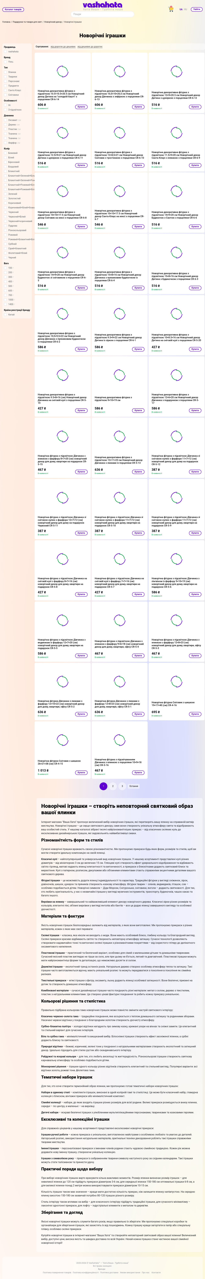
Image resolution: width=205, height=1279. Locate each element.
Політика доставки (109, 1272)
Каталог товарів (13, 9)
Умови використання (130, 1272)
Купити (81, 106)
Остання (133, 786)
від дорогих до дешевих (63, 46)
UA (181, 9)
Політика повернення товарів (57, 1272)
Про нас (146, 1272)
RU (185, 9)
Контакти (156, 1272)
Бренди (101, 1269)
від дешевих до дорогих (90, 46)
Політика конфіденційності (86, 1272)
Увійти (196, 9)
